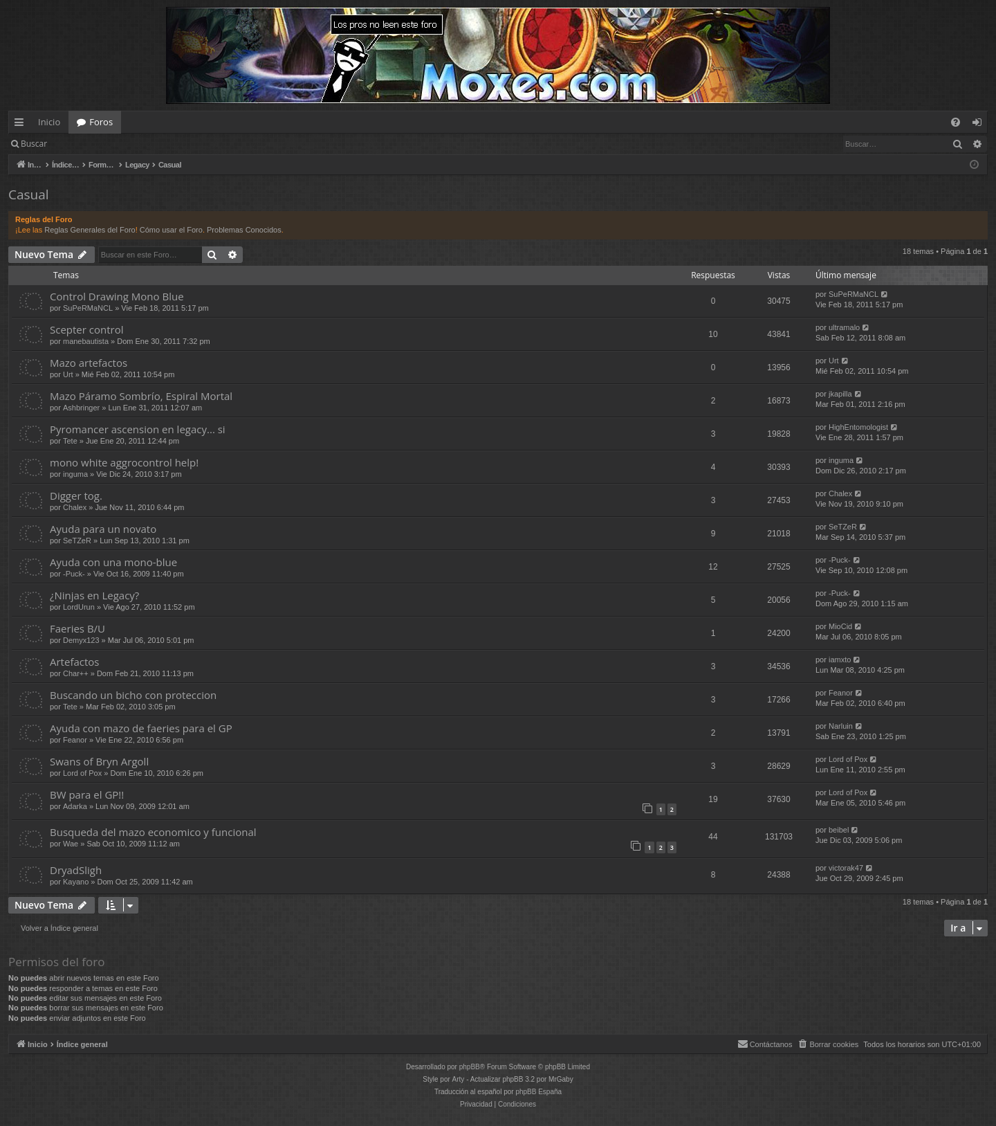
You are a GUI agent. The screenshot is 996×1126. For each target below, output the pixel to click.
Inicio (49, 122)
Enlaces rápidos (22, 125)
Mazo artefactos (88, 363)
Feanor (841, 693)
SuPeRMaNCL (88, 308)
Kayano (76, 882)
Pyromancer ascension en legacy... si (137, 429)
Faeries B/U (77, 628)
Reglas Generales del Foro (89, 230)
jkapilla (840, 394)
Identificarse (91, 143)
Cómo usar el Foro (171, 230)
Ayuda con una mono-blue (113, 562)
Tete (70, 441)
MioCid (840, 626)
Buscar (34, 143)
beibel (839, 830)
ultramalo (844, 327)
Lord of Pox (82, 773)
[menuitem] (955, 122)
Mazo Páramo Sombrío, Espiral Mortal (141, 396)
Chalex (74, 507)
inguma (75, 474)
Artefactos (74, 662)
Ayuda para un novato (103, 529)
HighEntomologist (858, 427)
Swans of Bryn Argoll (99, 761)
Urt (68, 374)
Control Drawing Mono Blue (117, 296)
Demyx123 (81, 640)
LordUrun (79, 607)
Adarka (75, 806)
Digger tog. (76, 495)
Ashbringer (81, 407)
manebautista (86, 341)
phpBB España (538, 1092)
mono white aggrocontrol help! (124, 462)
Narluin (841, 726)
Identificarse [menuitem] (980, 125)
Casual (28, 194)
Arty (458, 1079)
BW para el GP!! (87, 794)
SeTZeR (77, 540)
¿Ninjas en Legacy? (94, 595)
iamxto (840, 659)
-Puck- (74, 574)
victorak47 (846, 868)
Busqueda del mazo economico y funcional (153, 832)
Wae (70, 843)
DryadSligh (76, 870)
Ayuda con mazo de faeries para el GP (141, 728)
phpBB (469, 1067)
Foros (101, 122)
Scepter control (87, 329)
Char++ (76, 673)
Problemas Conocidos (244, 230)
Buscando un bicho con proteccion (133, 695)
